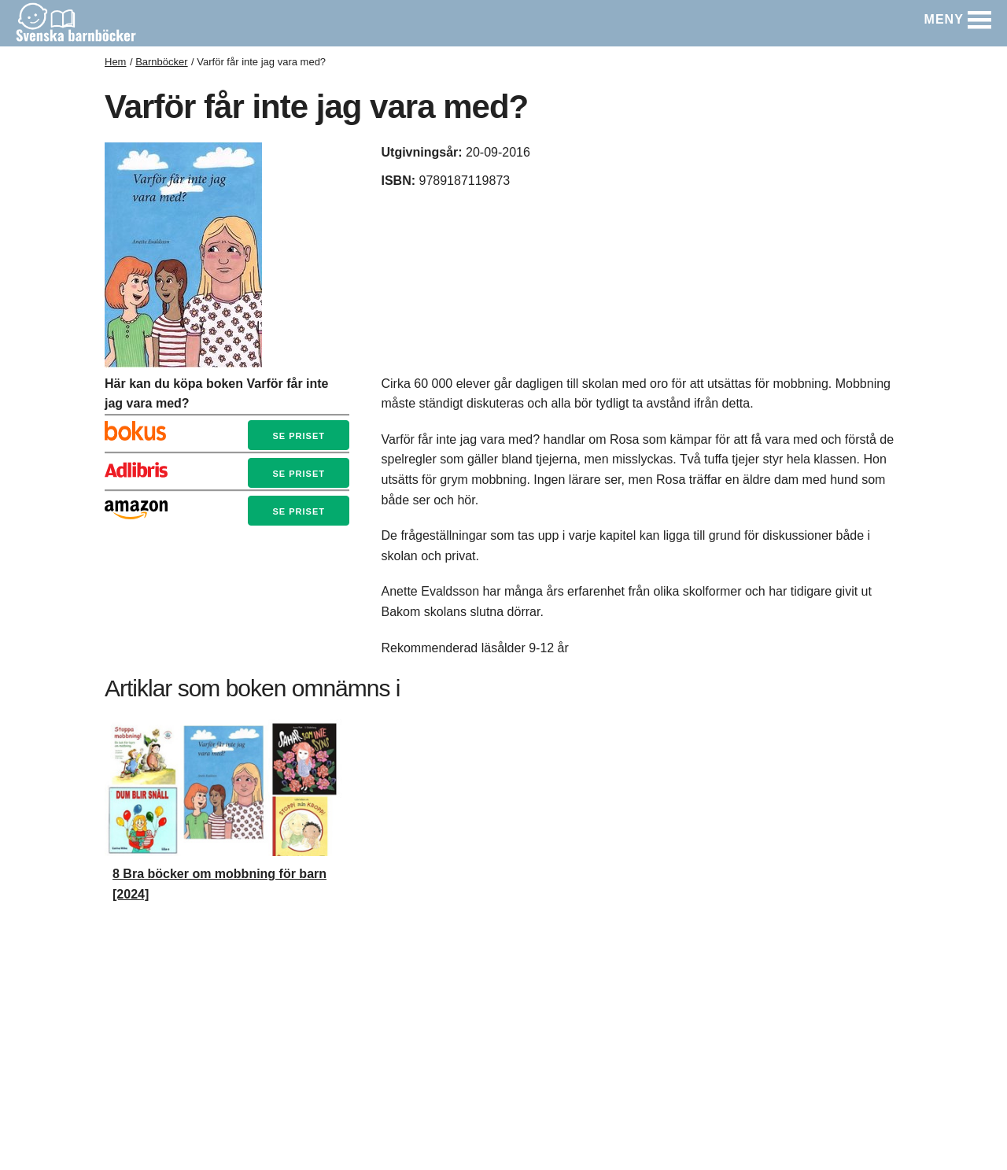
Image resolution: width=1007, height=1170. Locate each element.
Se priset (298, 436)
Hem (115, 62)
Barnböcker (161, 62)
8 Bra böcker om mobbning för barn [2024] (219, 884)
